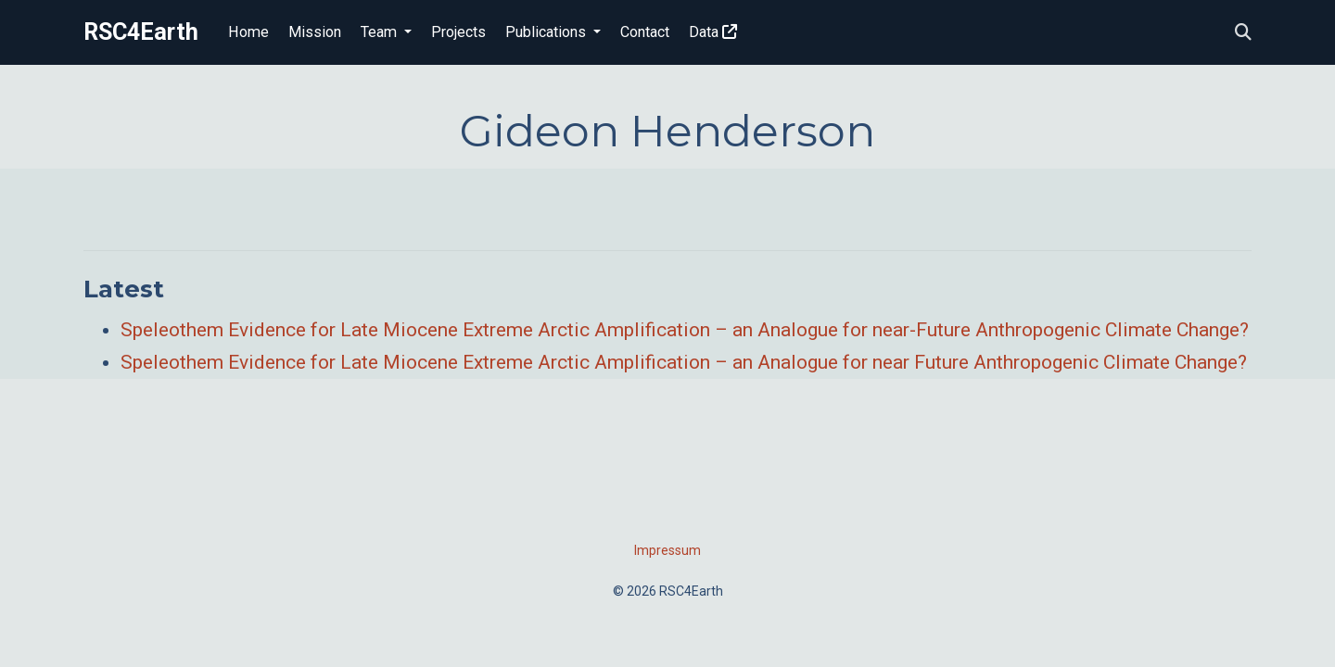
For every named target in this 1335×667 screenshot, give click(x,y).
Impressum (667, 550)
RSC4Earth (140, 32)
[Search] (1243, 33)
